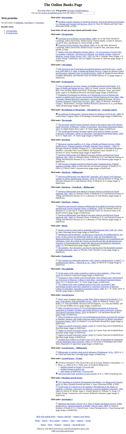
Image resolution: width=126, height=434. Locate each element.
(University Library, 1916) (75, 326)
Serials (88, 421)
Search (44, 421)
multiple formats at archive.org (72, 369)
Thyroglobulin (67, 269)
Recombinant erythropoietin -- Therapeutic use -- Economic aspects (89, 110)
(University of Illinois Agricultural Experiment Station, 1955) (89, 310)
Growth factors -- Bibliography (74, 348)
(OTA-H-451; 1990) (89, 114)
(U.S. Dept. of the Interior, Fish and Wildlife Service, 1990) (89, 300)
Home (37, 421)
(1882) (90, 240)
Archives (66, 425)
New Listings (55, 421)
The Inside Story (78, 425)
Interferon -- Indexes (70, 202)
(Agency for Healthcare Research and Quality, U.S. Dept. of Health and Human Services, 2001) (88, 87)
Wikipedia (19, 23)
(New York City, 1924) (90, 230)
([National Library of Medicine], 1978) (89, 207)
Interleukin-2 (67, 399)
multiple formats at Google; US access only (77, 367)
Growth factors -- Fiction (72, 358)
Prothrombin (67, 256)
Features (58, 425)
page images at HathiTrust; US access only (76, 371)
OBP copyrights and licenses (63, 431)
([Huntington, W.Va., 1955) (88, 352)
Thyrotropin (67, 120)
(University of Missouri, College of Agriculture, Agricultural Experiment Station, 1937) (89, 127)
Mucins (65, 226)
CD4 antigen (67, 65)
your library (28, 23)
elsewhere (40, 23)
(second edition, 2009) (77, 39)
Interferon (66, 140)
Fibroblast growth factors (72, 378)
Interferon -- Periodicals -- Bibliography (78, 187)
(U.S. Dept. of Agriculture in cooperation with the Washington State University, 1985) (89, 341)
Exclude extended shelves (78, 11)
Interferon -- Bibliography (72, 172)
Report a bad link (64, 417)
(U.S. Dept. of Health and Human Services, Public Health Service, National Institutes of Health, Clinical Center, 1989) (89, 405)
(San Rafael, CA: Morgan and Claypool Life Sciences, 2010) (90, 23)
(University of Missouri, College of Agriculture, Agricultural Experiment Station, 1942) (89, 132)
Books (43, 425)
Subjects (80, 421)
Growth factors (12, 33)
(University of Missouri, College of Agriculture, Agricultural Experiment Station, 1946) (87, 286)
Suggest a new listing (81, 417)
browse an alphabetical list (52, 13)
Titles (72, 421)
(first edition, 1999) (76, 45)
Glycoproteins (11, 31)
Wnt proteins (67, 18)
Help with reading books (45, 417)
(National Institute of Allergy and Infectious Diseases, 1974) (88, 178)
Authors (65, 421)
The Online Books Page (63, 5)
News (50, 425)
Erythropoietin (68, 82)
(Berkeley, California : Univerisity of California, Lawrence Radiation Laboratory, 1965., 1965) (90, 389)
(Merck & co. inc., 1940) (90, 261)
